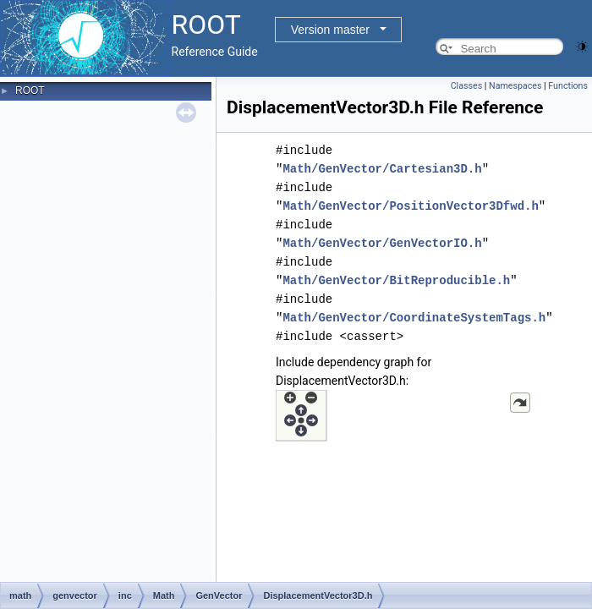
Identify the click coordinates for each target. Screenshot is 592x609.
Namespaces (515, 85)
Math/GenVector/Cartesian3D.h (381, 169)
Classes (466, 85)
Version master (330, 29)
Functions (568, 85)
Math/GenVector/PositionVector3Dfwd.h (410, 206)
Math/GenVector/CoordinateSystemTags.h (413, 318)
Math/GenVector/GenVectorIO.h (381, 243)
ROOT (30, 90)
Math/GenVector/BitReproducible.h (396, 280)
